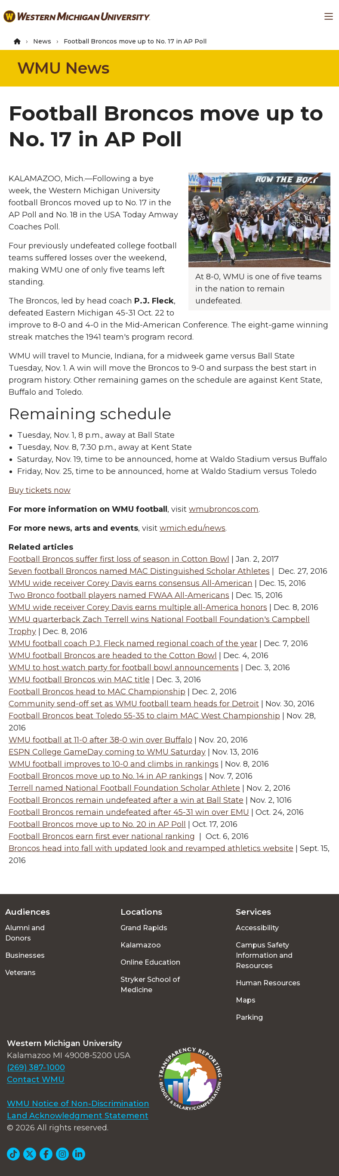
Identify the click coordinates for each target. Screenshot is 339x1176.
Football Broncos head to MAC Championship (97, 691)
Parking (249, 1017)
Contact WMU (36, 1079)
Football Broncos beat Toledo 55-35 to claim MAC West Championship (144, 716)
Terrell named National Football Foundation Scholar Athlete (124, 788)
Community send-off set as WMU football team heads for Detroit (134, 704)
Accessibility (257, 928)
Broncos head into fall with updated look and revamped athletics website (151, 848)
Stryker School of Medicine (150, 984)
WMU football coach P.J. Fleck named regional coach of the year (133, 643)
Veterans (20, 973)
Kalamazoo (140, 945)
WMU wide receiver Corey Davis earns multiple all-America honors (138, 607)
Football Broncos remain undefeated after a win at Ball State (126, 800)
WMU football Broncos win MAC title (79, 679)
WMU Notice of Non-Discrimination (78, 1103)
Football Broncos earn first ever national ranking (102, 836)
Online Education (150, 962)
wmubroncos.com (224, 509)
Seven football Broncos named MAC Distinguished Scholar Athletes (139, 571)
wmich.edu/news (192, 528)
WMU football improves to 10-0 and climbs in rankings (114, 764)
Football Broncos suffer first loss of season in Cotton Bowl (119, 559)
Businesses (25, 955)
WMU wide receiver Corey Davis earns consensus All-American (131, 583)
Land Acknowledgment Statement (77, 1115)
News (42, 41)
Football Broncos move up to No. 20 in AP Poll (97, 824)
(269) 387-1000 (36, 1067)
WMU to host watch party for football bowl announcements (124, 667)
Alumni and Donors (25, 933)
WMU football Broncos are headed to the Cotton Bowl (113, 655)
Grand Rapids (143, 928)
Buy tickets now (40, 490)
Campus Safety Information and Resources (264, 955)
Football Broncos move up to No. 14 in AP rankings (106, 776)
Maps (246, 1000)
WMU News (63, 68)
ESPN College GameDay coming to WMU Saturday (107, 752)
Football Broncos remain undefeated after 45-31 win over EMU (129, 812)
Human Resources (268, 983)
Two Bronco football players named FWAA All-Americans (119, 595)
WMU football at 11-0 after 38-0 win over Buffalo (100, 740)
